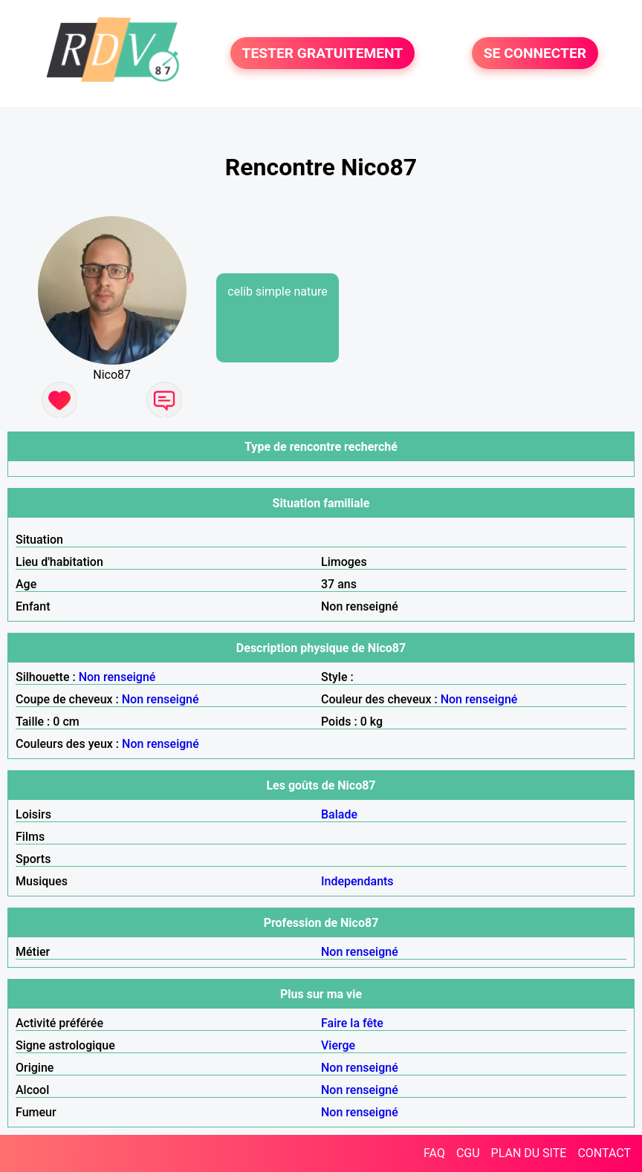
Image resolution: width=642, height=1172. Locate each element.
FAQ (434, 1153)
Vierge (338, 1045)
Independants (357, 881)
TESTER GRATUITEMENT (322, 53)
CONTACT (604, 1153)
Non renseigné (117, 677)
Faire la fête (352, 1023)
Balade (339, 814)
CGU (468, 1153)
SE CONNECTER (535, 53)
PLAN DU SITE (529, 1153)
